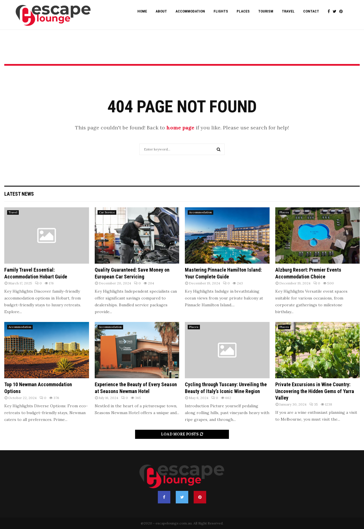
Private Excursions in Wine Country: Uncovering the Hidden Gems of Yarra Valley (314, 391)
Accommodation (190, 11)
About (161, 11)
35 (313, 404)
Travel (288, 11)
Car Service (107, 212)
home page (180, 127)
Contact (311, 11)
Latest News (19, 194)
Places (243, 11)
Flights (221, 11)
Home (142, 11)
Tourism (265, 11)
